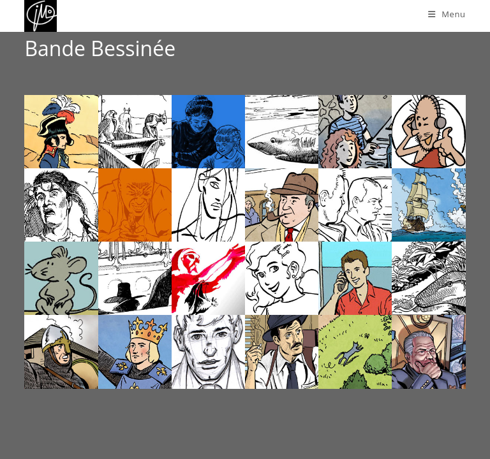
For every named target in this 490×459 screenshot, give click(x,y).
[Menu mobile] (447, 14)
